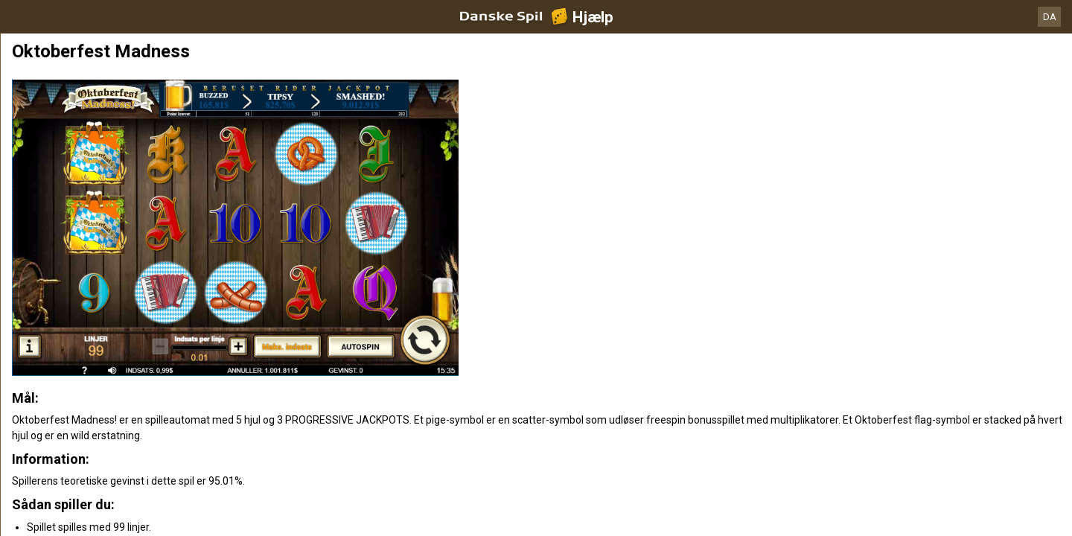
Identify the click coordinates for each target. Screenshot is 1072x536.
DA (1049, 16)
